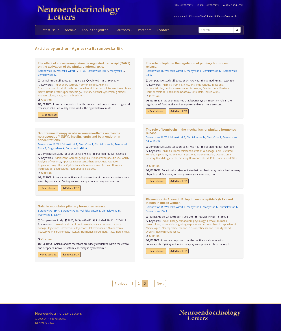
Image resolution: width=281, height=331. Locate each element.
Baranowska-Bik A (97, 70)
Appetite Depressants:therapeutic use (84, 161)
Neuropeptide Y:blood (174, 228)
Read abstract (48, 115)
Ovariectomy (115, 228)
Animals (103, 84)
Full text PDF (71, 188)
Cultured (77, 224)
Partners (144, 30)
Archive (70, 30)
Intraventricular (115, 88)
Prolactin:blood (46, 95)
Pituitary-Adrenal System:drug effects (104, 92)
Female (106, 165)
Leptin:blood (61, 168)
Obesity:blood (223, 228)
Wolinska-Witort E (66, 70)
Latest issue (50, 30)
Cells (68, 224)
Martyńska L (86, 144)
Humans (117, 165)
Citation (46, 99)
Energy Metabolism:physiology (188, 221)
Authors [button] (124, 30)
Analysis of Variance (49, 161)
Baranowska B (46, 70)
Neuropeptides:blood (201, 228)
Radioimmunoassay (178, 92)
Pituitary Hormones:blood (86, 231)
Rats (59, 95)
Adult (125, 158)
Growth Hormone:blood (78, 88)
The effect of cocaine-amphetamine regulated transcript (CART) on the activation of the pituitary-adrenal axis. (84, 65)
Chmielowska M (47, 74)
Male (128, 88)
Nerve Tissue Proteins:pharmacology (59, 92)
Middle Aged (153, 228)
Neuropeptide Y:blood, (83, 168)
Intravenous (68, 228)
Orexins (150, 231)
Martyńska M (210, 207)
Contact (163, 30)
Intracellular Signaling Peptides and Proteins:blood (191, 224)
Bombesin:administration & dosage (194, 151)
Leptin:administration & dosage (183, 88)
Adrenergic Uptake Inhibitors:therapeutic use (95, 158)
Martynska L (117, 70)
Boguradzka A (56, 148)
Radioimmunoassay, (168, 231)
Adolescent (61, 158)
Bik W (82, 70)
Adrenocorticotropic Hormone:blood (76, 84)
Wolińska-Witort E (66, 144)
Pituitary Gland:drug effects (53, 231)
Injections (99, 88)
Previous (121, 283)
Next (160, 283)
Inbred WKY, (77, 95)
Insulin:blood (45, 168)
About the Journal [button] (97, 30)
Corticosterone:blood (50, 88)
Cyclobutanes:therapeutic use (83, 165)
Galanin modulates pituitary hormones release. (72, 206)
